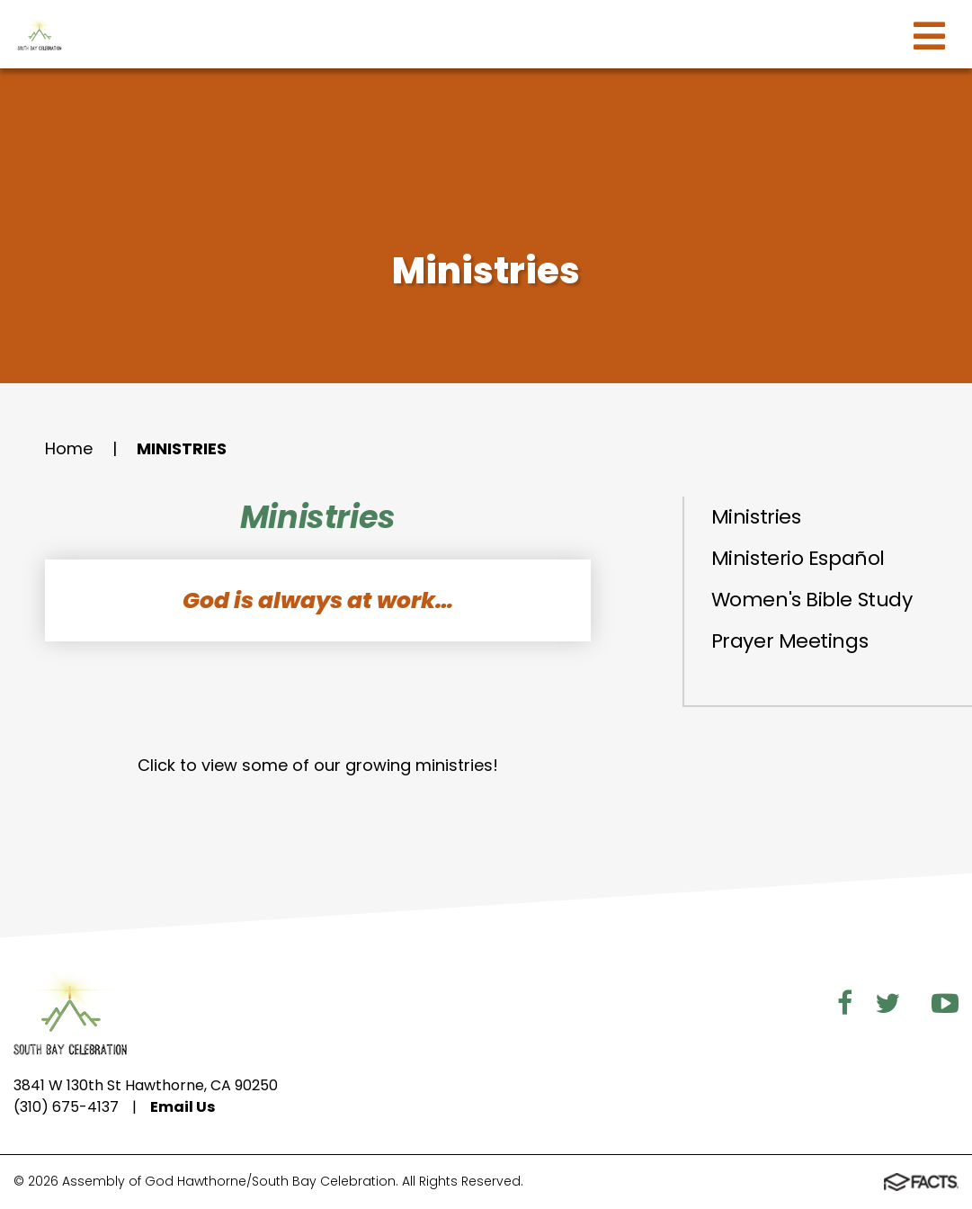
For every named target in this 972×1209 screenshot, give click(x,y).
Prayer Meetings (789, 641)
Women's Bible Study (812, 599)
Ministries (182, 448)
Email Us (182, 1107)
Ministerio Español (798, 558)
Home (69, 448)
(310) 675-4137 (66, 1107)
